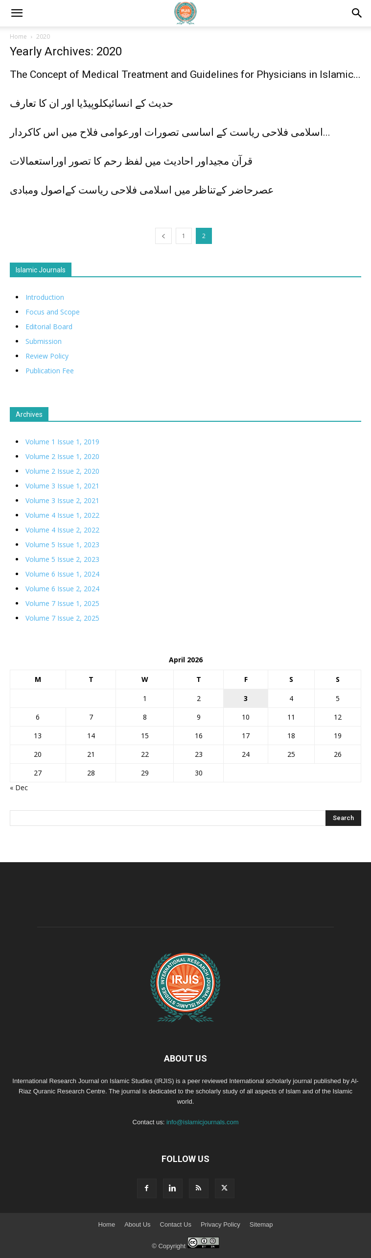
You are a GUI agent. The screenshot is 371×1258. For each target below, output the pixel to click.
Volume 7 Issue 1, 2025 (62, 603)
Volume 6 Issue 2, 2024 (62, 588)
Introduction (44, 297)
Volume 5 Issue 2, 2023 (62, 559)
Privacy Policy (220, 1224)
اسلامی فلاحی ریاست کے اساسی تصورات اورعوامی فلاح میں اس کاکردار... (170, 132)
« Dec (19, 787)
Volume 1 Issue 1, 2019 (62, 441)
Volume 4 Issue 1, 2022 (62, 515)
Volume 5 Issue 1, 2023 (62, 544)
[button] (357, 13)
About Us (137, 1224)
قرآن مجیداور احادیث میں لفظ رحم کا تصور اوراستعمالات (131, 161)
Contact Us (175, 1224)
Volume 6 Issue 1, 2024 (62, 574)
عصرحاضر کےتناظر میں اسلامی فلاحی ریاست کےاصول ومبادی (142, 190)
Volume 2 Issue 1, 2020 (62, 456)
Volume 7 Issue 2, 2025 (62, 618)
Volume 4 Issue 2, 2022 (62, 529)
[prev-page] (163, 236)
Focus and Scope (52, 311)
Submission (43, 341)
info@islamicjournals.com (202, 1122)
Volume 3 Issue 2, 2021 (62, 500)
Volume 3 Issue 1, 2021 (62, 485)
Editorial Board (48, 326)
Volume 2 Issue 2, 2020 (62, 471)
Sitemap (261, 1224)
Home (18, 36)
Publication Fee (49, 370)
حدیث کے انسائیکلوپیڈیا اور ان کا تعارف (91, 103)
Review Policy (47, 356)
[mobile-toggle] (16, 13)
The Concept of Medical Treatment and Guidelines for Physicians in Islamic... (185, 74)
